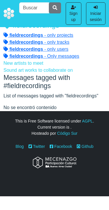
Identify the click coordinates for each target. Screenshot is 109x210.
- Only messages (41, 56)
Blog (20, 146)
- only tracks (36, 42)
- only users (35, 49)
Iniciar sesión (95, 13)
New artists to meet (23, 63)
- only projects (38, 35)
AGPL (87, 121)
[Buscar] (34, 7)
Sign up (73, 13)
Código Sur (67, 133)
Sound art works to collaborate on (38, 70)
